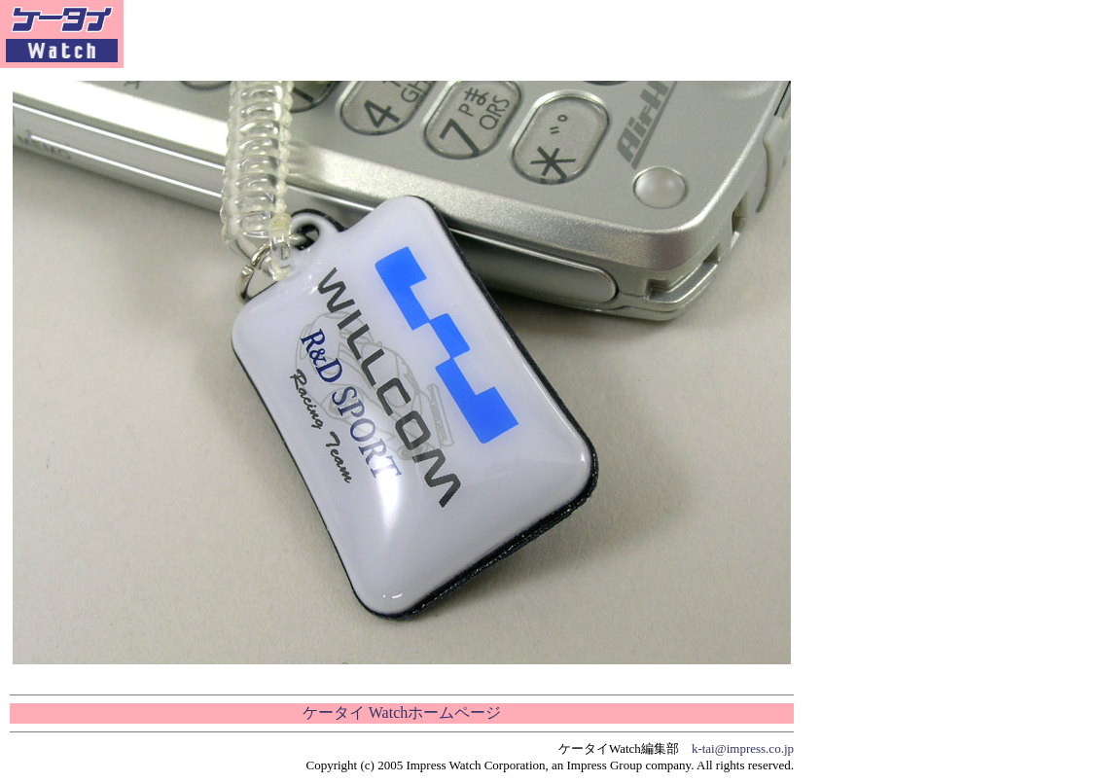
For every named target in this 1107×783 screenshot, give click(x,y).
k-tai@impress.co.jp (743, 748)
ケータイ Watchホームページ (402, 712)
